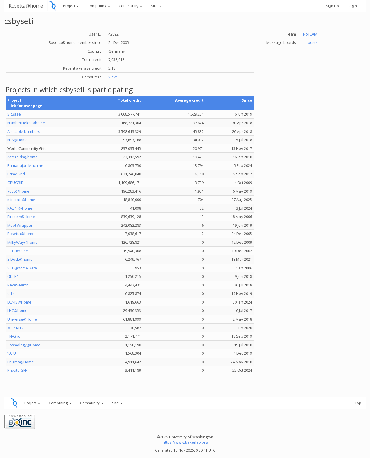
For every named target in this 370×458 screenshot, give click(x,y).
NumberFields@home (26, 122)
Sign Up (332, 5)
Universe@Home (22, 319)
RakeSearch (18, 285)
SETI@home (17, 250)
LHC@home (17, 310)
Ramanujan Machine (25, 165)
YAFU (11, 353)
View (112, 76)
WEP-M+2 (15, 327)
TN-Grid (14, 336)
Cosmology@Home (23, 344)
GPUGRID (15, 182)
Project (71, 5)
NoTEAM (310, 34)
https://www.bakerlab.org (185, 442)
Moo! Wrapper (19, 225)
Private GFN (17, 370)
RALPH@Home (19, 208)
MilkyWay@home (22, 242)
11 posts (310, 42)
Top (358, 402)
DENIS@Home (19, 302)
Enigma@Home (20, 361)
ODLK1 (13, 276)
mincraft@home (21, 199)
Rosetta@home (26, 5)
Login (352, 5)
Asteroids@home (22, 156)
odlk (11, 293)
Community (130, 5)
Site (156, 5)
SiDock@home (20, 259)
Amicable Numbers (23, 131)
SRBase (14, 114)
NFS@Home (17, 139)
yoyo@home (18, 191)
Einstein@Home (21, 216)
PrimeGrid (16, 173)
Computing (99, 5)
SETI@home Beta (22, 268)
